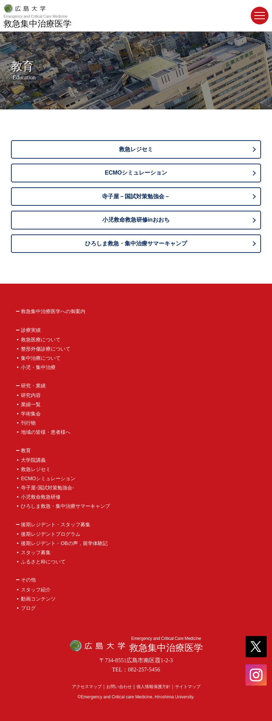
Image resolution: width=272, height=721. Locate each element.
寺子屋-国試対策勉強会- (47, 487)
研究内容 (31, 395)
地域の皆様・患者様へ (45, 432)
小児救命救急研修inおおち (136, 220)
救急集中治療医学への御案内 (53, 311)
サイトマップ (187, 686)
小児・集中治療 (38, 367)
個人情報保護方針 (153, 686)
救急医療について (41, 339)
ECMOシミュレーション (136, 173)
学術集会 (31, 413)
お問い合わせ (119, 686)
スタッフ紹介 (36, 589)
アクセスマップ (87, 686)
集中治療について (41, 358)
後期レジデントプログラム (50, 534)
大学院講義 (33, 460)
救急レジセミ (136, 149)
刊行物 (28, 423)
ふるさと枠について (43, 561)
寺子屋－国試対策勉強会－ (136, 196)
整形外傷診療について (45, 349)
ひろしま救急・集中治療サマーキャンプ (136, 243)
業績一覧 (31, 404)
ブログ (28, 608)
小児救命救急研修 (41, 497)
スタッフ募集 (36, 552)
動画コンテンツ (38, 599)
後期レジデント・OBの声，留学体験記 (64, 543)
